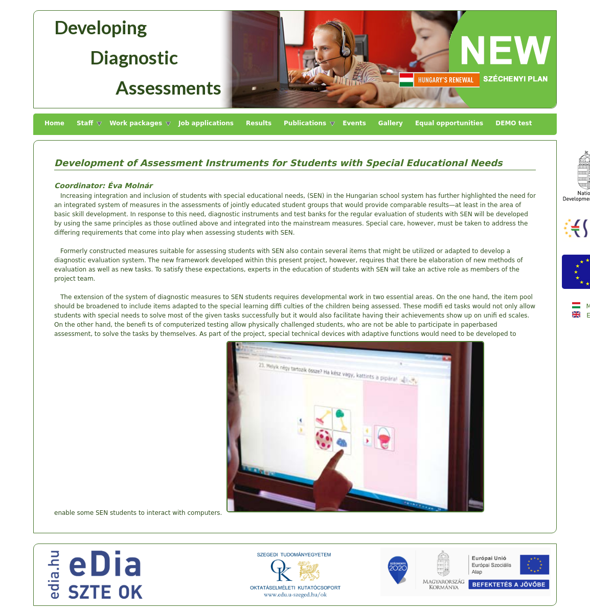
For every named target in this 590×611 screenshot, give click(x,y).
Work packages (135, 123)
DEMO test (513, 123)
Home (54, 123)
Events (354, 123)
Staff (85, 123)
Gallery (390, 123)
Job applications (206, 123)
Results (258, 123)
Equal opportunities (449, 123)
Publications (305, 123)
